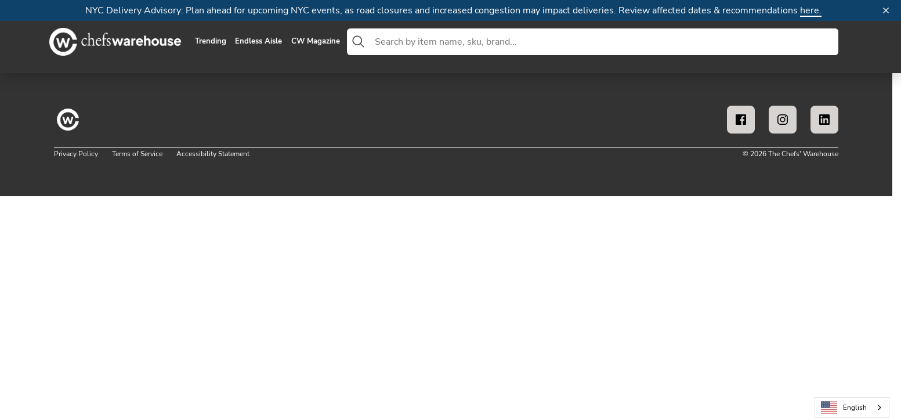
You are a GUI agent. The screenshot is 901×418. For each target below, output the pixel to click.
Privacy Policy (76, 153)
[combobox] (604, 41)
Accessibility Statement (212, 153)
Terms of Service (137, 153)
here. (811, 10)
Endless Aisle (258, 41)
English (844, 407)
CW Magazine (315, 41)
